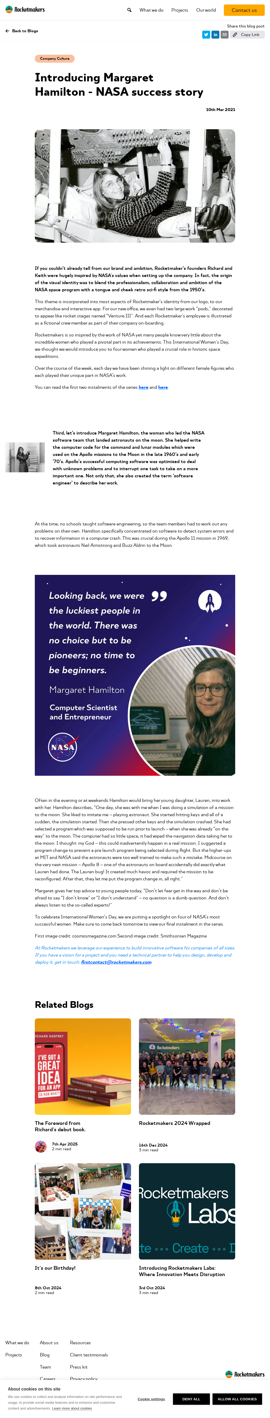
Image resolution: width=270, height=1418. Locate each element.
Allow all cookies (237, 1399)
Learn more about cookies (72, 1408)
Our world (206, 10)
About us (49, 1343)
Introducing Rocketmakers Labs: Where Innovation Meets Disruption (182, 1271)
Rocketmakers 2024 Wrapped (174, 1123)
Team (45, 1367)
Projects (179, 10)
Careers (48, 1379)
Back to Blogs (21, 31)
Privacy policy (84, 1379)
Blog (45, 1355)
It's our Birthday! (55, 1268)
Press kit (79, 1367)
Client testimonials (89, 1355)
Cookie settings (151, 1399)
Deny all (191, 1399)
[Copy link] (247, 35)
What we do (151, 10)
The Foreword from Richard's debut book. (60, 1126)
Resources (80, 1343)
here (143, 387)
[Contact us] (244, 10)
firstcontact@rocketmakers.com (116, 962)
